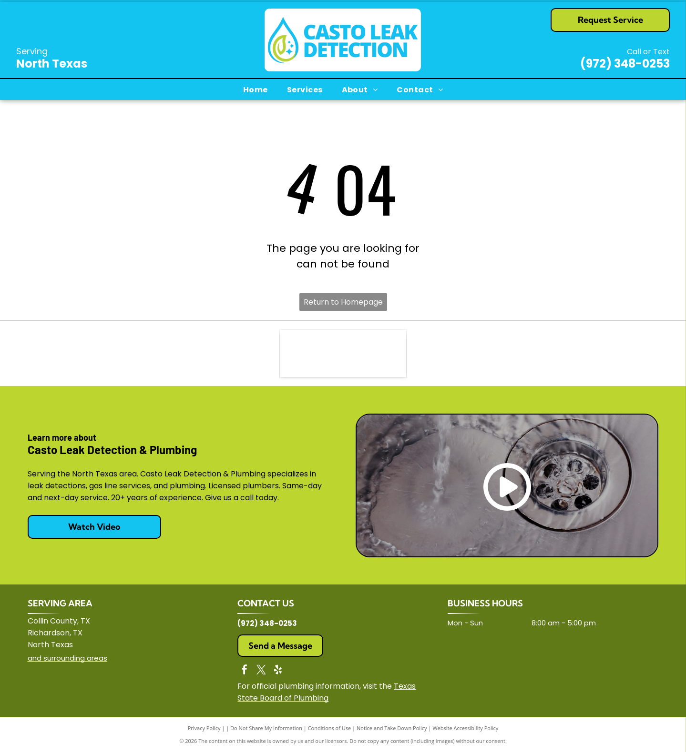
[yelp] (278, 671)
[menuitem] (255, 89)
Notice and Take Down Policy (392, 728)
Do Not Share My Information (266, 728)
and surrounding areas (67, 658)
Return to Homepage (343, 302)
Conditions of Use (329, 728)
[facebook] (244, 671)
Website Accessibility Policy (465, 728)
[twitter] (261, 671)
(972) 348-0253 (625, 63)
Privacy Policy (204, 728)
